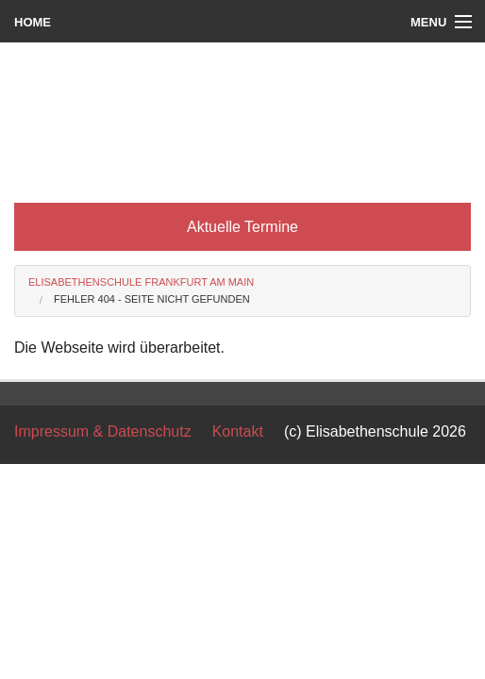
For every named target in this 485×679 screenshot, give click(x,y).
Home (32, 22)
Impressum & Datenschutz (103, 431)
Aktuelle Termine (242, 227)
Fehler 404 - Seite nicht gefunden (152, 299)
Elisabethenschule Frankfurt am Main (141, 282)
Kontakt (237, 431)
